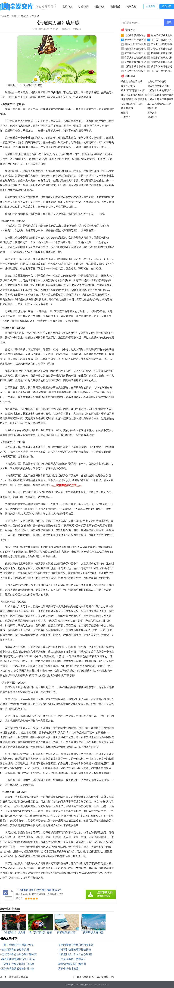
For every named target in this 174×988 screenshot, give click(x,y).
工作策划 (152, 112)
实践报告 (152, 117)
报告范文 (99, 6)
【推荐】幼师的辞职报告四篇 (74, 949)
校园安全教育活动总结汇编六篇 (19, 954)
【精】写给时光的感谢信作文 (17, 944)
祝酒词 (124, 112)
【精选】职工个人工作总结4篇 (75, 954)
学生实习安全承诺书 (131, 81)
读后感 (35, 16)
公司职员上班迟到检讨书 (134, 95)
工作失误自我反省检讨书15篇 (17, 968)
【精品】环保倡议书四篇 (160, 99)
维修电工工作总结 (156, 81)
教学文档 (131, 6)
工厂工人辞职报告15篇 (159, 103)
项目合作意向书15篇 (131, 103)
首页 (14, 16)
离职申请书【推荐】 (69, 968)
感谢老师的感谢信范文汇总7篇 (18, 959)
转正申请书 (127, 108)
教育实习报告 (128, 86)
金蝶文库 (84, 984)
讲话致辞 (83, 6)
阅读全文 (66, 29)
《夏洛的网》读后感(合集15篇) (97, 976)
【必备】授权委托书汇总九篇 (17, 963)
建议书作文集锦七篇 (158, 86)
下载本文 (77, 29)
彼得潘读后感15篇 (18, 976)
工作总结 (125, 117)
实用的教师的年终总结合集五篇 (76, 944)
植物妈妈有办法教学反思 (15, 949)
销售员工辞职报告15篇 (133, 90)
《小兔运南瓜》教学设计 (72, 959)
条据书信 (115, 6)
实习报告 (152, 108)
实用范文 (67, 6)
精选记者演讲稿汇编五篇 (72, 963)
